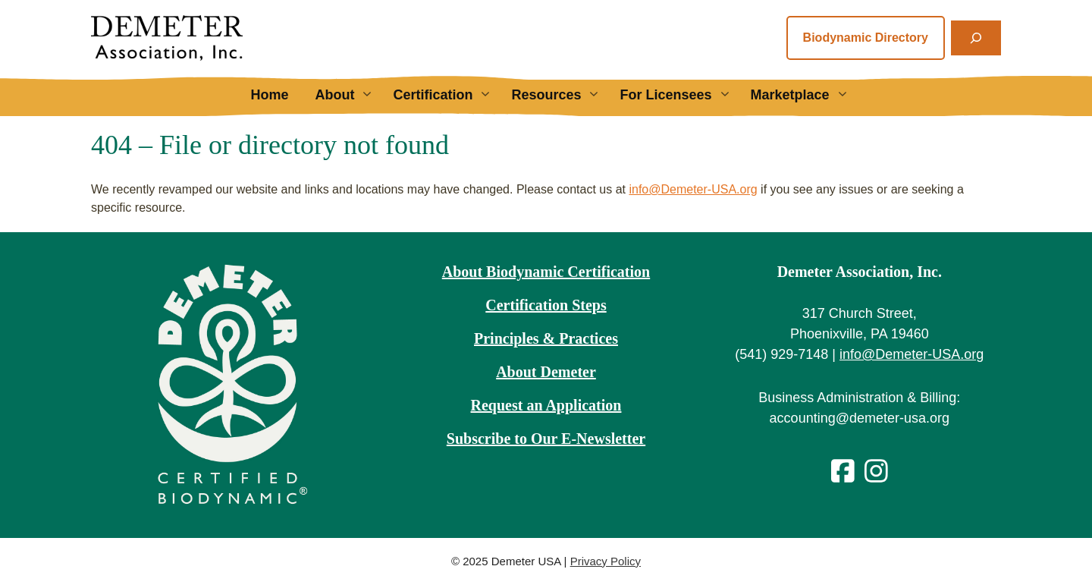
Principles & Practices (546, 338)
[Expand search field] (976, 37)
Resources (561, 95)
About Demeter (546, 371)
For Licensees (681, 95)
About (350, 95)
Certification (448, 95)
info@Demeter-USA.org (693, 189)
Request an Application (546, 405)
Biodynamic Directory (865, 37)
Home (269, 94)
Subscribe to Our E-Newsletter (546, 438)
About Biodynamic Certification (546, 271)
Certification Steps (545, 305)
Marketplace (806, 95)
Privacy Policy (605, 561)
